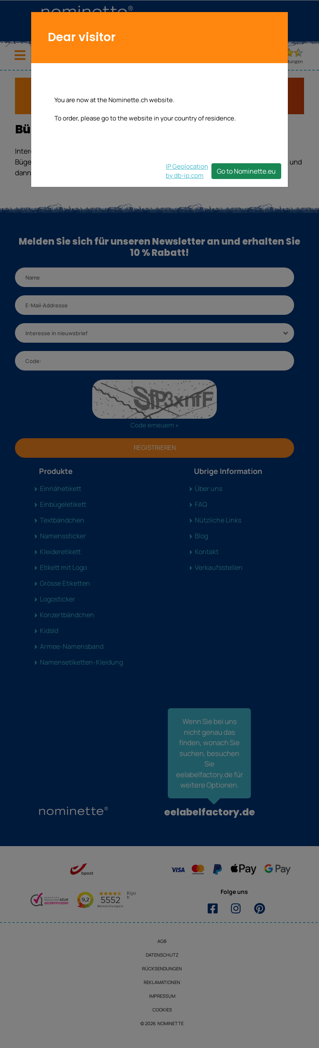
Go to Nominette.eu (246, 171)
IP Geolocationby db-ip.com (187, 171)
